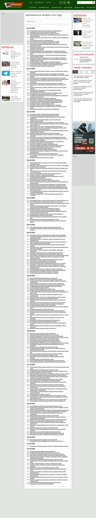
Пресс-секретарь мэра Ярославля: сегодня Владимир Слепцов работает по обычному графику (49, 35)
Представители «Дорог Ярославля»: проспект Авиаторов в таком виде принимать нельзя (48, 267)
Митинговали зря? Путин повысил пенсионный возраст (44, 153)
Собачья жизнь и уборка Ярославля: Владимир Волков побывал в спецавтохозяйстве (46, 392)
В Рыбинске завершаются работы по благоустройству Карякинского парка (48, 187)
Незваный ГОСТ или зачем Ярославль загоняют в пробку (44, 467)
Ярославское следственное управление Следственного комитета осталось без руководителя (49, 151)
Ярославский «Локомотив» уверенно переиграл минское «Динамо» (47, 434)
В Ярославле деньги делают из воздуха (40, 394)
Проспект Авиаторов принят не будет (39, 287)
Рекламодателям (39, 2)
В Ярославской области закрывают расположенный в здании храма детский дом (49, 351)
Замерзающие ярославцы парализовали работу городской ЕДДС (46, 101)
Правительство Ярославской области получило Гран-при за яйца (46, 459)
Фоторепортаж (68, 7)
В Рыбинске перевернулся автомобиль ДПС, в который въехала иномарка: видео (49, 53)
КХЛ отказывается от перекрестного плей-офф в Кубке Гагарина (83, 76)
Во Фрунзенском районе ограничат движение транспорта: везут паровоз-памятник (48, 88)
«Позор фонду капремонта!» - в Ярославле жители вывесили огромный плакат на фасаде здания (48, 56)
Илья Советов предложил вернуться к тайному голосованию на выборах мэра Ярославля (48, 475)
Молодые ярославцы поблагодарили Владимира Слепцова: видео (47, 145)
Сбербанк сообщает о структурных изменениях (42, 175)
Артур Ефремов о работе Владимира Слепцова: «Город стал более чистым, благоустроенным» (49, 124)
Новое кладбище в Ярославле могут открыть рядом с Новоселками (47, 283)
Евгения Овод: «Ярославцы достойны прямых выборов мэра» (45, 99)
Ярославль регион (44, 7)
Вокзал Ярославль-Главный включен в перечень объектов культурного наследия (48, 429)
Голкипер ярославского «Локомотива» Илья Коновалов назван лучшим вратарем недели (48, 472)
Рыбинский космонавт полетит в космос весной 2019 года (44, 415)
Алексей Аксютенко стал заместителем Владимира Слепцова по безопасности (46, 413)
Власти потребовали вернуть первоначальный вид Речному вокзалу (47, 360)
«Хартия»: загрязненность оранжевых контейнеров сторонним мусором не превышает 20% (49, 480)
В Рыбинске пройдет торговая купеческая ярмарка (43, 305)
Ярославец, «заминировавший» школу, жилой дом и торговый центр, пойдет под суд (49, 425)
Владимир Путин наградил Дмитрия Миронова (42, 483)
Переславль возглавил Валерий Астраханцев (41, 148)
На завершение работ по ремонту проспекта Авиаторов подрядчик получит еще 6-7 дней (49, 292)
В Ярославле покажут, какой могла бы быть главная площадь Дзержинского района (49, 38)
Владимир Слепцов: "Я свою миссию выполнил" (42, 103)
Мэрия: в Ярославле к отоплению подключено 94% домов (44, 41)
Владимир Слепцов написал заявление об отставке (43, 94)
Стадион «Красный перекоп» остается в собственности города (46, 463)
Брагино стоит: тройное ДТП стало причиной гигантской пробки (46, 279)
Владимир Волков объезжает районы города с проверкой (44, 334)
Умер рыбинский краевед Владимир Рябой (41, 179)
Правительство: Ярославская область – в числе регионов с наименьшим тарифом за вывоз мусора (48, 60)
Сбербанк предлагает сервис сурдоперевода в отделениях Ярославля (47, 51)
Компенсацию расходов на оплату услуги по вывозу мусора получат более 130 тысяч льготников (49, 189)
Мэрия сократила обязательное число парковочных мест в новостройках (48, 399)
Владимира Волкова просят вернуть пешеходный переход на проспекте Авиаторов (48, 382)
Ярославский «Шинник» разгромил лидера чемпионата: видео (45, 227)
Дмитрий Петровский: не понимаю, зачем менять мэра (44, 144)
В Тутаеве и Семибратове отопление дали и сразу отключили (45, 146)
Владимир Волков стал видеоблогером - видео (42, 359)
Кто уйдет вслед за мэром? (37, 49)
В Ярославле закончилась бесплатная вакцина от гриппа (44, 219)
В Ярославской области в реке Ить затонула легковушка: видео (46, 92)
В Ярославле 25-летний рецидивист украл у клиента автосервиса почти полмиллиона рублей (48, 237)
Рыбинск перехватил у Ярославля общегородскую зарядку (45, 208)
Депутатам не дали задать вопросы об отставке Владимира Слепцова (47, 137)
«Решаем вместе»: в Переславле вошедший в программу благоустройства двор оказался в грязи (49, 397)
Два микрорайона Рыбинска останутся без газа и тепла (44, 369)
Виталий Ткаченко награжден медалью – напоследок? (43, 278)
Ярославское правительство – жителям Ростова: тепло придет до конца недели (48, 107)
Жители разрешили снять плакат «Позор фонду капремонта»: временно (48, 411)
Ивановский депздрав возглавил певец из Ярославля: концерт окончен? (48, 375)
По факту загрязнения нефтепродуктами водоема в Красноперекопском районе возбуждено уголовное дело (48, 212)
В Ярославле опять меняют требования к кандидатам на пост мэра (47, 433)
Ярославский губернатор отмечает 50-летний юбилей (43, 439)
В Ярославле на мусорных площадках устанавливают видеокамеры (47, 74)
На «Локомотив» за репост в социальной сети (41, 40)
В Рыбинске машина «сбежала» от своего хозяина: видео (44, 180)
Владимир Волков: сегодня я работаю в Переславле (43, 32)
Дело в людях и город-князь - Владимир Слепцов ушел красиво (46, 126)
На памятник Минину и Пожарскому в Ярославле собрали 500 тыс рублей (48, 63)
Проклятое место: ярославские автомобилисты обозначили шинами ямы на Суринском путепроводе (49, 248)
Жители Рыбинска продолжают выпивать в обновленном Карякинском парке (49, 410)
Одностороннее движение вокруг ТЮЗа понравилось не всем (45, 341)
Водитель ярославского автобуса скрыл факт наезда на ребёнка (46, 353)
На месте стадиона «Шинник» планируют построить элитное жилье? (47, 290)
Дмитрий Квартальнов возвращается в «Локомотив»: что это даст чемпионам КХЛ (83, 94)
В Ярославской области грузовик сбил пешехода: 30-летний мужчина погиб (49, 200)
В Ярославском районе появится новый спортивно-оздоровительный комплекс (47, 245)
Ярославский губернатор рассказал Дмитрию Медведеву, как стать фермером (47, 345)
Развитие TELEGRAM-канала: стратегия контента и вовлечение (16, 74)
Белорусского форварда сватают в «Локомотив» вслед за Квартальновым (82, 88)
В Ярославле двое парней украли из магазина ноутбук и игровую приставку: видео (49, 307)
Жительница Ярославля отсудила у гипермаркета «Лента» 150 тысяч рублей (49, 373)
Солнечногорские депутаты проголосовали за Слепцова (44, 273)
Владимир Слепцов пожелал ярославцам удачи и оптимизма (45, 105)
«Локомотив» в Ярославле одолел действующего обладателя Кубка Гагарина (47, 229)
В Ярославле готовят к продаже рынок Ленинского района (44, 340)
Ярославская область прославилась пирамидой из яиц (44, 355)
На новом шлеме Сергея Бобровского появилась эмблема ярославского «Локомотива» (48, 281)
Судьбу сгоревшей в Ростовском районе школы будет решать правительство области (49, 204)
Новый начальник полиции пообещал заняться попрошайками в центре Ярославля (48, 326)
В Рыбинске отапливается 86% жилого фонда (41, 142)
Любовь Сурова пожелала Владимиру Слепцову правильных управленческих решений (45, 120)
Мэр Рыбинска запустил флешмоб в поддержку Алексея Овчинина (47, 384)
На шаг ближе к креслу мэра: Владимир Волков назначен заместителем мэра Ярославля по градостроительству (48, 128)
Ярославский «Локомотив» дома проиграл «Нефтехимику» (45, 109)
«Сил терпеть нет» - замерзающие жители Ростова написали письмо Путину (49, 79)
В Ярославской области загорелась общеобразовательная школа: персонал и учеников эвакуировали (49, 192)
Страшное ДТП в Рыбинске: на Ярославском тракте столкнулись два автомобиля (47, 117)
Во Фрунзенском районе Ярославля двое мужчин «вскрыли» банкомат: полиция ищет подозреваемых (48, 417)
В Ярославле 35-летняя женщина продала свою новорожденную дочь (47, 285)
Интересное (8, 47)
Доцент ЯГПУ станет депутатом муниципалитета (42, 66)
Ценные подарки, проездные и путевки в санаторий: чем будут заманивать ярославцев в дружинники (49, 457)
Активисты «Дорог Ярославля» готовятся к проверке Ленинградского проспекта (47, 465)
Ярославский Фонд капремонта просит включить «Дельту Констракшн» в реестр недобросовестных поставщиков (48, 242)
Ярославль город (56, 7)
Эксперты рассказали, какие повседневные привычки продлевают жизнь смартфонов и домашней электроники (16, 86)
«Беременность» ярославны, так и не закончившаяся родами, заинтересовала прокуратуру (45, 91)
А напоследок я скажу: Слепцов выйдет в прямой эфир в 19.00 (46, 102)
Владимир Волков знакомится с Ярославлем (41, 215)
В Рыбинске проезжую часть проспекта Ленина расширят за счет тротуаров (49, 337)
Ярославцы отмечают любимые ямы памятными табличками (45, 431)
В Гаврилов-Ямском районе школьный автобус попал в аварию (46, 286)
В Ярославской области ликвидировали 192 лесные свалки (45, 320)
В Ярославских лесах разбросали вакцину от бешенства (44, 271)
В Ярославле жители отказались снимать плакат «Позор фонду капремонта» (46, 81)
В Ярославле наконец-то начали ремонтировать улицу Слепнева (46, 259)
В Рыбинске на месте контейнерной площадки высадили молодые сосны (48, 371)
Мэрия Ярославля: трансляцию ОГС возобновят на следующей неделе (48, 184)
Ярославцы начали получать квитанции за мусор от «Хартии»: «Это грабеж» (49, 165)
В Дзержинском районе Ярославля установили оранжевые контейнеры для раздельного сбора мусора (49, 96)
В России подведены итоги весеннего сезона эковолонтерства (86, 60)
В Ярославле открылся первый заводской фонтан (16, 98)
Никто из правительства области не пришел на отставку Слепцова (47, 122)
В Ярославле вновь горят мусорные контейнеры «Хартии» (44, 33)
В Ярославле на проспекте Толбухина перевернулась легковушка (46, 83)
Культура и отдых (79, 7)
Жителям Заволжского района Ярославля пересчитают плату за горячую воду (48, 217)
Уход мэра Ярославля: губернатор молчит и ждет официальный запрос (48, 58)
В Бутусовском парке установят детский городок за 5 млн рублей (46, 201)
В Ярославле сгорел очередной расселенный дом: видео (44, 115)
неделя (81, 71)
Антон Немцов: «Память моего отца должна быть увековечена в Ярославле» (49, 255)
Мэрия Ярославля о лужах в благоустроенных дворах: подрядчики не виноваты (47, 300)
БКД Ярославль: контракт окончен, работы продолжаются (44, 339)
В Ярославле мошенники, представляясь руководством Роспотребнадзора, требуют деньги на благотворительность (49, 377)
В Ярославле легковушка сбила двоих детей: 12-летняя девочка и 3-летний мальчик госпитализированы (49, 408)
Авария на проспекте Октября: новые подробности (43, 333)
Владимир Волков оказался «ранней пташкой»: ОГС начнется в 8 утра (48, 395)
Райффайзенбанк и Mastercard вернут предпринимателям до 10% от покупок (49, 343)
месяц (75, 71)
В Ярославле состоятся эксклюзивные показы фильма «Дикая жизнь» (47, 302)
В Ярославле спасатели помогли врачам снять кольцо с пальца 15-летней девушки (48, 477)
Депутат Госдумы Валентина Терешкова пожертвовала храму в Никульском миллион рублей (49, 182)
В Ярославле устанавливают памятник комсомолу (42, 451)
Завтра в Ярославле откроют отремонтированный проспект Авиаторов (48, 263)
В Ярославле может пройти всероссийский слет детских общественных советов (48, 312)
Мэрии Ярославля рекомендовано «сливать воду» (42, 289)
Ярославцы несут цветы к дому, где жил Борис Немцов (44, 298)
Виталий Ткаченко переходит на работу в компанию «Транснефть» (47, 304)
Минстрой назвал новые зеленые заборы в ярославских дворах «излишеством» (46, 295)
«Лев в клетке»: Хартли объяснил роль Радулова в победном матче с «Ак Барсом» (83, 100)
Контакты (48, 2)
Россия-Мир (32, 7)
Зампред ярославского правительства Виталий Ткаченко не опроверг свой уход (49, 169)
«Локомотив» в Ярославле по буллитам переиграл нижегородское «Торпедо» (46, 194)
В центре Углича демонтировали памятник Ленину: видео (44, 43)
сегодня (93, 71)
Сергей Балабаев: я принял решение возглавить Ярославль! (45, 62)
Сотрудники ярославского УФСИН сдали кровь (42, 309)
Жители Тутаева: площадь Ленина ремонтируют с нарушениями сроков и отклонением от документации (48, 389)
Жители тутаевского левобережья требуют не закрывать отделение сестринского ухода (47, 257)
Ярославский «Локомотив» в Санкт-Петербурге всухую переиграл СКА (48, 362)
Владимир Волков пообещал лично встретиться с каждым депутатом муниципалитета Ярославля (47, 349)
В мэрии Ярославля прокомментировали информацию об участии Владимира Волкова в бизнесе (46, 177)
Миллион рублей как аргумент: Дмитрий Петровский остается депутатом (48, 419)
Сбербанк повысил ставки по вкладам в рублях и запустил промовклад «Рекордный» (48, 423)
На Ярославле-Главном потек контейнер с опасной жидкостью (45, 30)
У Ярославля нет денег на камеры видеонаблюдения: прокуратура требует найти (49, 461)
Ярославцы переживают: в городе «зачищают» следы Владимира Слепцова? (46, 135)
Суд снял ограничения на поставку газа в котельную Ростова (45, 173)
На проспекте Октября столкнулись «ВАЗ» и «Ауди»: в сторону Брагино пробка (48, 323)
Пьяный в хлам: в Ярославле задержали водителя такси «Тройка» (46, 421)
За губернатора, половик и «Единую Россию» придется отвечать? (46, 214)
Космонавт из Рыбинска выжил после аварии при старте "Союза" (46, 379)
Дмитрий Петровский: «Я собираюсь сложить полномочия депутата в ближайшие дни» (47, 240)
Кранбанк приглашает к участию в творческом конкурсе (44, 427)
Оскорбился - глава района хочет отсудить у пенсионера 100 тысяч (47, 265)
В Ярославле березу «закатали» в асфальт (41, 372)
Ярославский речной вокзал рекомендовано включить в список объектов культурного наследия (48, 45)
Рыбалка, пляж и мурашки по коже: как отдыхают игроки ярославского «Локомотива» (87, 22)
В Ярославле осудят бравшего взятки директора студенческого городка (48, 185)
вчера (86, 71)
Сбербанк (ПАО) (84, 57)
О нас (30, 2)
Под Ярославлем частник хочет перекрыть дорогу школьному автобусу (48, 270)
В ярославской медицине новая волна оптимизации (43, 262)
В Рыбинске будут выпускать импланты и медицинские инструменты (47, 310)
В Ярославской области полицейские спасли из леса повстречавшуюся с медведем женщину (48, 163)
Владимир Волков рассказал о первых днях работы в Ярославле (46, 269)
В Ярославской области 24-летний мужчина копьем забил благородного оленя (48, 469)
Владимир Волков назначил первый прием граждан (43, 328)
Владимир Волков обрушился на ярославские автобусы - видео (46, 406)
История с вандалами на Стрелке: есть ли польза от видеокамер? (46, 336)
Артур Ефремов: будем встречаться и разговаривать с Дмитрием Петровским (46, 250)
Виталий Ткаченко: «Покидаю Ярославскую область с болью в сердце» (48, 297)
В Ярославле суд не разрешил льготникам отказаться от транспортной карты (48, 85)
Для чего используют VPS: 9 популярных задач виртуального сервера (16, 54)
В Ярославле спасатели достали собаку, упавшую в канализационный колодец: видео (47, 386)
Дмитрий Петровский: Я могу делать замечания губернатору (45, 210)
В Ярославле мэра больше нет (38, 166)
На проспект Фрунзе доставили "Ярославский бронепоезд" (45, 114)
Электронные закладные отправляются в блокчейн (43, 98)
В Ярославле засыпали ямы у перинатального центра (43, 321)
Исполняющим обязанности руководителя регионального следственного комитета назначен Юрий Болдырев (48, 206)
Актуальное (79, 15)
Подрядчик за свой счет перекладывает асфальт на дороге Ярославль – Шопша (48, 221)
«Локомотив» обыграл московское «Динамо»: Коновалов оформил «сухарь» (49, 446)
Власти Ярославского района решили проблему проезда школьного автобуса (47, 357)
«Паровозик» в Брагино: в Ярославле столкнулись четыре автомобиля (48, 235)
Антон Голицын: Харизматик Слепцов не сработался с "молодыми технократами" (46, 155)
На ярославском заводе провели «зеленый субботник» (15, 64)
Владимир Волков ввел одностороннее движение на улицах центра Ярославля (47, 318)
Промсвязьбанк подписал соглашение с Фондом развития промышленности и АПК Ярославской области (49, 131)
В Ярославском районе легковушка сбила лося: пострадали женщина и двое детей (49, 367)
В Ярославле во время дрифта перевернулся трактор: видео (45, 482)
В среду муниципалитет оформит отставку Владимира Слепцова (46, 64)
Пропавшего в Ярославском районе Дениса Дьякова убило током (46, 254)
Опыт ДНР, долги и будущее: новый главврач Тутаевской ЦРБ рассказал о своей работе (88, 45)
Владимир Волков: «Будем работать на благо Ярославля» (44, 133)
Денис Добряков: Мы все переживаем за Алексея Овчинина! (45, 380)
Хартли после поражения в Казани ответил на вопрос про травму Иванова (82, 82)
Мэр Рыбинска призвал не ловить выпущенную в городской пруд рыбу (48, 455)
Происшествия (91, 7)
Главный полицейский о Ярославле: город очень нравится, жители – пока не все (49, 315)
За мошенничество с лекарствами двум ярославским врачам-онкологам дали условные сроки (48, 171)
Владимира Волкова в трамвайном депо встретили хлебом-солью (46, 441)
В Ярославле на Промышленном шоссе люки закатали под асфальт (47, 454)
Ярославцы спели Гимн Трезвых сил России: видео (43, 260)
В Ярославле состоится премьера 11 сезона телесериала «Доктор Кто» (48, 78)
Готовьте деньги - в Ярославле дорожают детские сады (44, 347)
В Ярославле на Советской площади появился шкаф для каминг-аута (47, 401)
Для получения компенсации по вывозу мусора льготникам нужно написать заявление (49, 72)
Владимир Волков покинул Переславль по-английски (43, 149)
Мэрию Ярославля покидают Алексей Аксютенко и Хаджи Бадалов (47, 141)
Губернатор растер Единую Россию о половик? (42, 157)
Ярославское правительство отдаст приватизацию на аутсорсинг (46, 252)
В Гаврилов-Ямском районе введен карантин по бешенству (45, 452)
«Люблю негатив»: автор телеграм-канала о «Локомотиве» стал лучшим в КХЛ (87, 34)
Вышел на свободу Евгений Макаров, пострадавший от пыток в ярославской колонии (49, 76)
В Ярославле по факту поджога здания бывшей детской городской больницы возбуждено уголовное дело (49, 47)
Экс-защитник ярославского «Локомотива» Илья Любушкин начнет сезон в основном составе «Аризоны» (49, 139)
